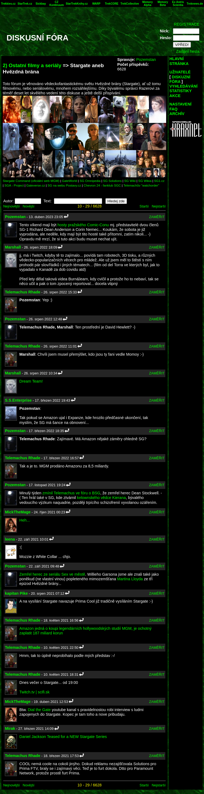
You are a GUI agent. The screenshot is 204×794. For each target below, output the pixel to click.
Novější (28, 206)
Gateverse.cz (35, 185)
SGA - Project (14, 185)
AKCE (175, 96)
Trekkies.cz (8, 3)
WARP (96, 3)
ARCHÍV (176, 113)
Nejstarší (159, 206)
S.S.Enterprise (18, 400)
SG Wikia (145, 180)
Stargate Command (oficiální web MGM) (31, 180)
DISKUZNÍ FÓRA (179, 79)
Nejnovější (11, 206)
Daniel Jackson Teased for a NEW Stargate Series (63, 736)
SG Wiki (130, 180)
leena (10, 539)
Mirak (10, 728)
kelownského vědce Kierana (101, 497)
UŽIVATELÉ (180, 72)
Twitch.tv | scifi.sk (34, 692)
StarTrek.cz (25, 3)
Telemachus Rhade (22, 292)
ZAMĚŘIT (157, 217)
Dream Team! (31, 381)
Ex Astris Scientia (178, 4)
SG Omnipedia (90, 180)
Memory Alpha (147, 4)
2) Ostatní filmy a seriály (32, 65)
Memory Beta (162, 4)
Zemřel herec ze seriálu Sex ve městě (52, 574)
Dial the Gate (39, 710)
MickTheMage (18, 512)
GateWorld (69, 180)
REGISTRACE (186, 24)
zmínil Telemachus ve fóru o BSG (71, 493)
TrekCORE (111, 3)
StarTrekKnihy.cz (77, 3)
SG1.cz (159, 180)
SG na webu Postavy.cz (64, 185)
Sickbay (41, 3)
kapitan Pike (16, 593)
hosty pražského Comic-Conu (83, 225)
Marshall (13, 247)
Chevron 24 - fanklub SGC (102, 185)
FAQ (173, 109)
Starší (144, 206)
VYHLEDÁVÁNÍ (183, 86)
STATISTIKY (180, 91)
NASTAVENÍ (180, 104)
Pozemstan (146, 59)
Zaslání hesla (187, 51)
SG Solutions (112, 180)
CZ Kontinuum (56, 4)
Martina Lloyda (130, 579)
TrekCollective (129, 3)
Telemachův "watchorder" (141, 185)
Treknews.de (195, 3)
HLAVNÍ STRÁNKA (178, 61)
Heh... (24, 520)
